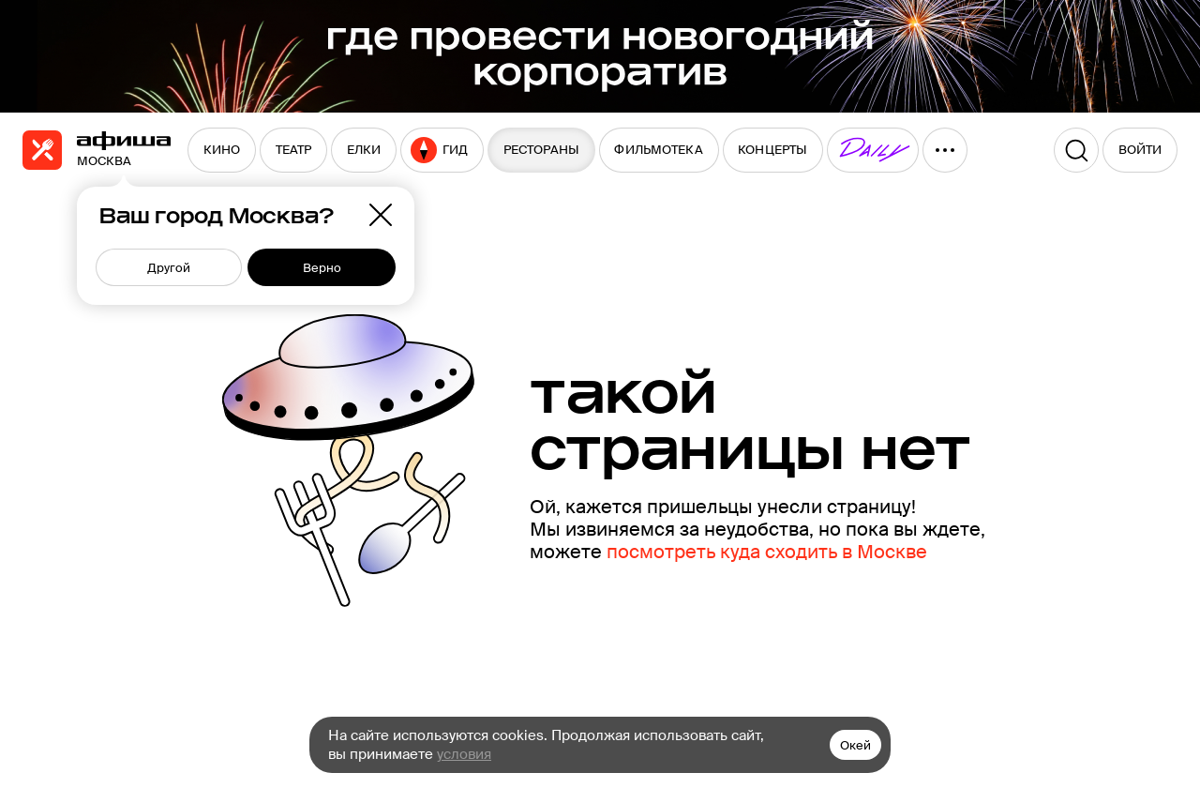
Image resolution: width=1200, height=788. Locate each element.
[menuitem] (222, 150)
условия (464, 754)
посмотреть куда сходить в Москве (767, 551)
